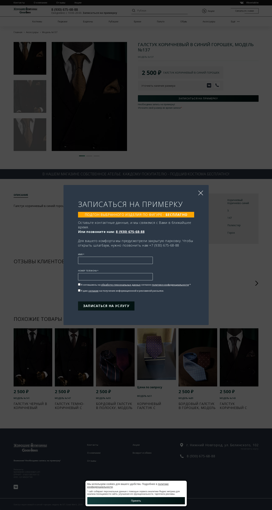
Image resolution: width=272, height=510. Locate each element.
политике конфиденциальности (170, 284)
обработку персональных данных (121, 284)
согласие (93, 290)
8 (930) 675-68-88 (130, 231)
